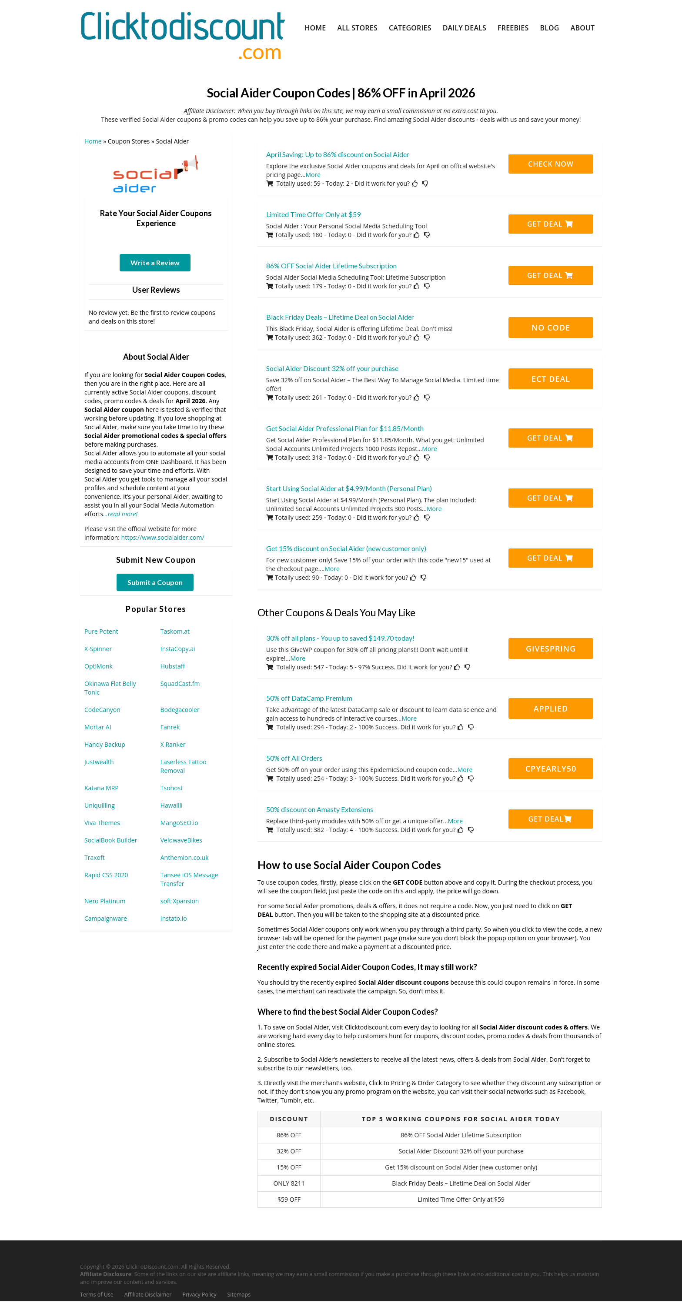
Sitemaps (239, 1294)
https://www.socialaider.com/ (162, 537)
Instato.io (173, 918)
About (583, 28)
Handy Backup (104, 744)
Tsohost (171, 788)
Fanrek (170, 727)
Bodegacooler (180, 709)
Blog (549, 28)
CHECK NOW (551, 164)
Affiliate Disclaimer (148, 1294)
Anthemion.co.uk (184, 857)
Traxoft (94, 857)
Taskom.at (175, 631)
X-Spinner (98, 649)
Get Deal (550, 224)
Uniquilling (99, 805)
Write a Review (155, 262)
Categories (410, 28)
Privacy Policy (199, 1294)
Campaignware (105, 918)
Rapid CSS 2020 (106, 875)
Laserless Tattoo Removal (183, 766)
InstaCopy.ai (177, 649)
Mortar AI (97, 727)
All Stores (357, 28)
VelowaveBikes (181, 840)
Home (315, 28)
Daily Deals (464, 28)
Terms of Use (97, 1294)
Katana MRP (101, 788)
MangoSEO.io (179, 823)
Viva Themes (102, 823)
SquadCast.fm (180, 683)
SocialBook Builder (110, 840)
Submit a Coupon (155, 582)
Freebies (513, 28)
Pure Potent (101, 631)
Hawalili (171, 805)
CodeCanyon (102, 709)
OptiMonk (98, 666)
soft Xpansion (179, 901)
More (313, 174)
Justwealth (99, 762)
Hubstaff (172, 666)
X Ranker (173, 744)
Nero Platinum (105, 901)
